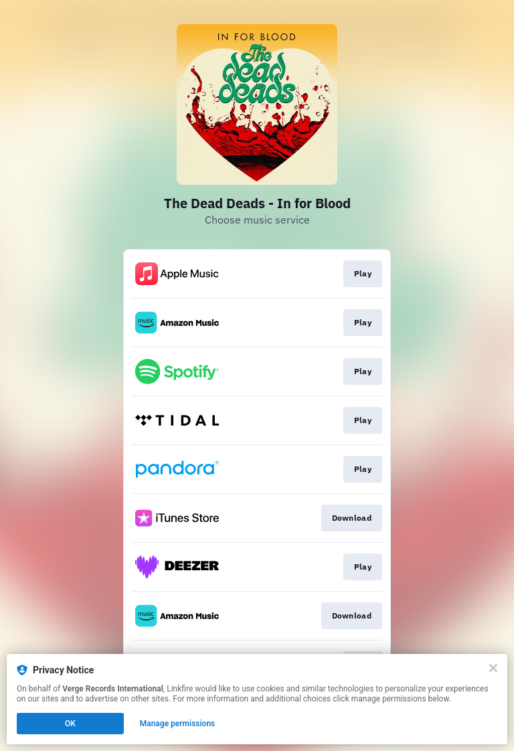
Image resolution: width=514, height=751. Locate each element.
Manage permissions (178, 723)
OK (70, 723)
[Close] (493, 668)
